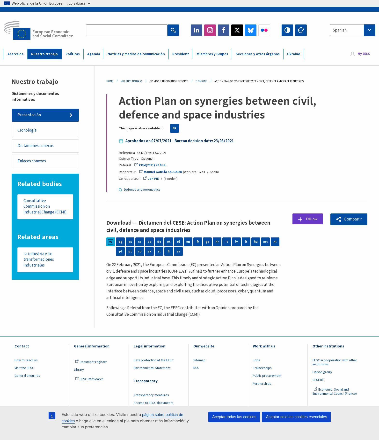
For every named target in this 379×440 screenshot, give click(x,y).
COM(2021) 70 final (150, 165)
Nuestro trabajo (44, 54)
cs (139, 241)
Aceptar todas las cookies (234, 417)
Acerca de (15, 54)
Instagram (210, 30)
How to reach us (26, 360)
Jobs (256, 360)
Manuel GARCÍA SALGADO (160, 172)
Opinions (201, 81)
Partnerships (262, 383)
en (188, 241)
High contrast (287, 30)
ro (139, 251)
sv (178, 251)
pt (130, 251)
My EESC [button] (364, 53)
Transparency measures (151, 395)
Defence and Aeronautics (142, 189)
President (180, 54)
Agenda (93, 54)
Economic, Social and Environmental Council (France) (335, 391)
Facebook (223, 30)
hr (217, 241)
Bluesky (250, 30)
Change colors (301, 30)
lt (246, 241)
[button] (348, 219)
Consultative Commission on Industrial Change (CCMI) (45, 207)
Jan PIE (151, 178)
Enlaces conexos (32, 162)
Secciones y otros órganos (258, 54)
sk (149, 251)
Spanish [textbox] (340, 30)
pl (120, 251)
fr (198, 241)
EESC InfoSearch (89, 379)
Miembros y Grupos (212, 54)
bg (120, 241)
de (159, 241)
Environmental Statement (152, 368)
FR (174, 128)
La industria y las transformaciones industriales (38, 260)
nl (275, 241)
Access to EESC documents (153, 403)
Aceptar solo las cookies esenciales (296, 417)
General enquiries (27, 375)
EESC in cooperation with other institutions (335, 362)
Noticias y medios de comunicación (136, 54)
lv (236, 241)
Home (109, 81)
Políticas (73, 54)
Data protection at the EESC (154, 360)
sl (159, 251)
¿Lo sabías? (78, 3)
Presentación (29, 115)
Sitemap (199, 360)
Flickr (264, 30)
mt (265, 241)
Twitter (237, 30)
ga (207, 241)
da (149, 241)
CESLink (318, 379)
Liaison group (322, 372)
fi (169, 251)
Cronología (27, 131)
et (169, 241)
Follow (312, 219)
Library (79, 369)
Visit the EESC (24, 368)
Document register (91, 362)
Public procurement (267, 375)
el (178, 241)
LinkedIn (196, 30)
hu (256, 241)
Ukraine (293, 54)
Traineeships (262, 368)
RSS (196, 368)
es (130, 241)
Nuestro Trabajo (131, 81)
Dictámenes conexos (36, 146)
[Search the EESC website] (126, 30)
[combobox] (352, 30)
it (227, 241)
